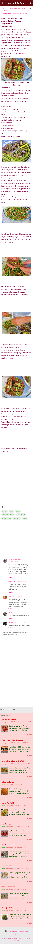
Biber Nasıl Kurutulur (8, 845)
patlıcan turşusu (20, 514)
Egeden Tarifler (12, 622)
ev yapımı (4, 511)
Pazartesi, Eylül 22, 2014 (21, 581)
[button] (30, 9)
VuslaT (10, 596)
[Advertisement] (16, 486)
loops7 (14, 934)
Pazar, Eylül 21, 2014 (14, 561)
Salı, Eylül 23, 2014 (17, 596)
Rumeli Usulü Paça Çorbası (9, 866)
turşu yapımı (16, 518)
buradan (23, 54)
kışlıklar (12, 511)
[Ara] (30, 3)
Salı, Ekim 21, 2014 (21, 622)
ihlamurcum (11, 581)
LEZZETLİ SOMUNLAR (14, 559)
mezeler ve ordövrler (8, 514)
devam (29, 734)
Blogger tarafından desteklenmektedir (16, 931)
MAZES (10, 613)
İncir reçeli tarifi (6, 908)
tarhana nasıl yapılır (7, 782)
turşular (25, 518)
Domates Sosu (6, 824)
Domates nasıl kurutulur (9, 719)
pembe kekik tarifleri (15, 3)
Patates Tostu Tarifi (7, 803)
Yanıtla (10, 577)
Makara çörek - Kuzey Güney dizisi (12, 740)
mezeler (18, 511)
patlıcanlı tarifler (6, 518)
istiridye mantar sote (8, 887)
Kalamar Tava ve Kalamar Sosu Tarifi (12, 761)
